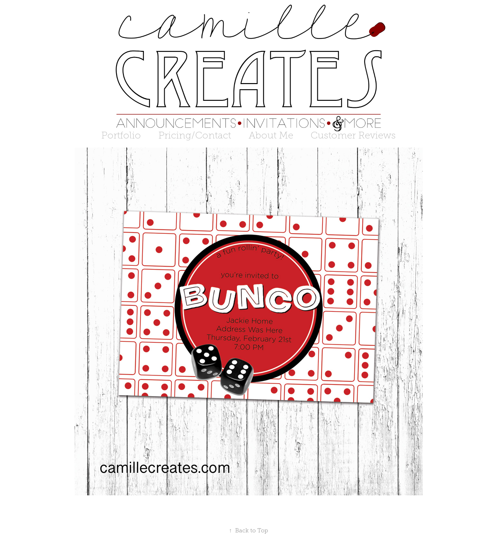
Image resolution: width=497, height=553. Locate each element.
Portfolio (121, 135)
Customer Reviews (353, 135)
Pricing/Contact (194, 135)
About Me (271, 135)
